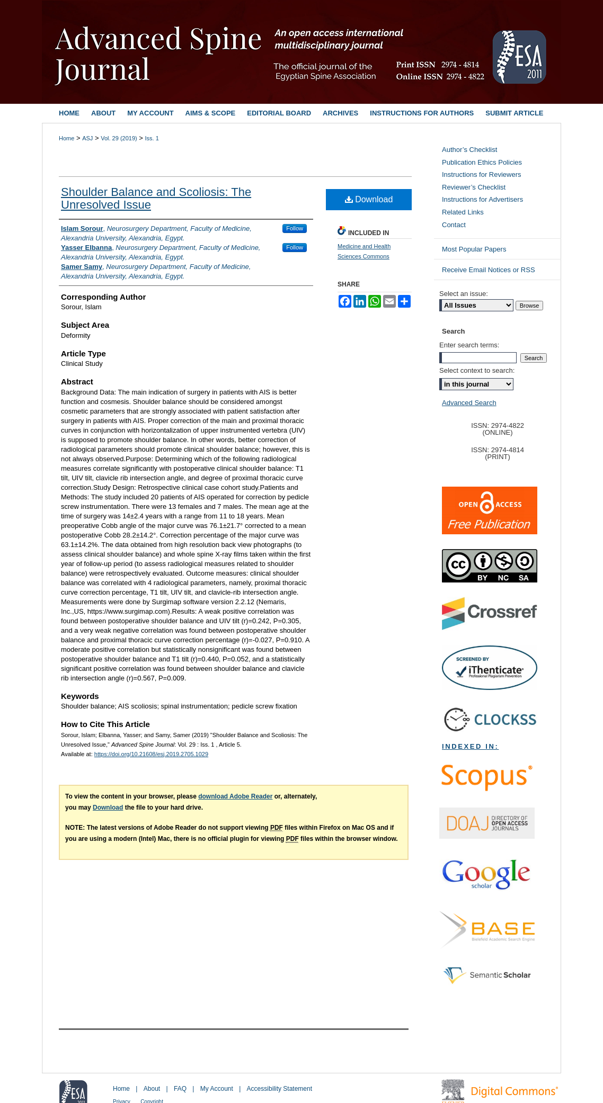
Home (66, 138)
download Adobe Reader (235, 796)
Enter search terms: (469, 345)
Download (369, 199)
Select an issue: (463, 294)
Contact (454, 225)
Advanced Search (469, 403)
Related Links (463, 212)
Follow (294, 228)
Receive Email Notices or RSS (488, 270)
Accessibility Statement (279, 1088)
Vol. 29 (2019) (119, 138)
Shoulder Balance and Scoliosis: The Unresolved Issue (156, 198)
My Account (216, 1088)
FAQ (180, 1088)
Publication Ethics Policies (482, 162)
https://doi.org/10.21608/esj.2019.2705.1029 (151, 754)
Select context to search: (477, 370)
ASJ (87, 138)
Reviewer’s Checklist (474, 187)
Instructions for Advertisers (482, 199)
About (152, 1088)
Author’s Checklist (469, 150)
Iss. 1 (152, 138)
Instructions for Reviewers (481, 174)
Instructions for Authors (422, 113)
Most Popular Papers (474, 249)
